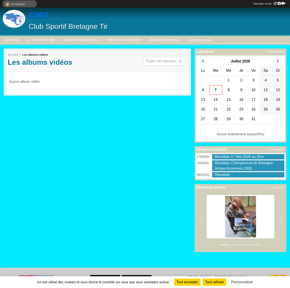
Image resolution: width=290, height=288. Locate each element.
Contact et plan (199, 40)
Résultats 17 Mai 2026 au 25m (239, 157)
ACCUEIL (11, 40)
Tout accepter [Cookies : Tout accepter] (187, 282)
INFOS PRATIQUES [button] (80, 40)
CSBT (38, 15)
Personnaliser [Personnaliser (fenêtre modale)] (242, 282)
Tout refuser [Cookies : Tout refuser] (214, 282)
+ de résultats (276, 149)
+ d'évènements (275, 51)
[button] (200, 221)
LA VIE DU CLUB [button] (40, 40)
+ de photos (277, 187)
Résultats (222, 175)
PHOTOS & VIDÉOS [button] (123, 40)
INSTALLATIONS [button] (163, 40)
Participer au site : (269, 3)
